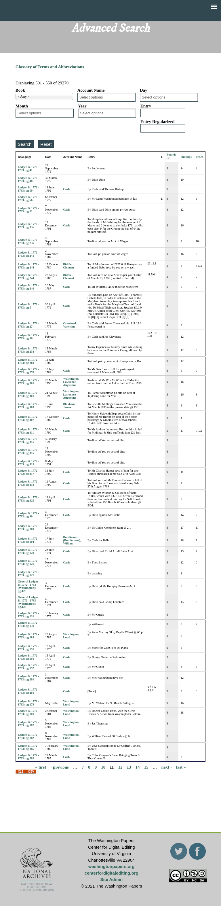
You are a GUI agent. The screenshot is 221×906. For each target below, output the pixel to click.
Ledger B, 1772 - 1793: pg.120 (28, 551)
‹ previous (59, 767)
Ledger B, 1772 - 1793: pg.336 (28, 225)
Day (143, 90)
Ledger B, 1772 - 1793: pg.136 (28, 624)
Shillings (186, 156)
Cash (66, 189)
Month (22, 106)
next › (166, 767)
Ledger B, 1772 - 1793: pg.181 (28, 712)
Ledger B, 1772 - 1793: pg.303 (28, 405)
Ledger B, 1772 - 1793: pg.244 (28, 266)
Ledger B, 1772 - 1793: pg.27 (28, 325)
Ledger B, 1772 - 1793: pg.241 (28, 254)
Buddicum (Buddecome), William (72, 540)
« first (40, 767)
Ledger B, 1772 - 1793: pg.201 (28, 678)
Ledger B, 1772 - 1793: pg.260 (28, 361)
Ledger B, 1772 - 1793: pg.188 (28, 636)
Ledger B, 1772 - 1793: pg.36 (28, 337)
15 (146, 767)
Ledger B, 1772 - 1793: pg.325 (28, 499)
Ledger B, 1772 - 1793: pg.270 (28, 371)
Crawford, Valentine (70, 325)
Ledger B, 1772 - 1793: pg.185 (28, 747)
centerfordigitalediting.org (111, 873)
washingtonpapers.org (111, 866)
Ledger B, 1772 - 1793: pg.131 (28, 615)
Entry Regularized (157, 121)
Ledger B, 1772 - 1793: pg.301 (28, 382)
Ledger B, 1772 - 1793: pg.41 (28, 168)
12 (120, 767)
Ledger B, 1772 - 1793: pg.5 (28, 306)
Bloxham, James (69, 405)
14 (138, 767)
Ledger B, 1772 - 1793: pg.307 (28, 418)
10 (103, 767)
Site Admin (111, 879)
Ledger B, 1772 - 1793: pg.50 (28, 189)
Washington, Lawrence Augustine (71, 382)
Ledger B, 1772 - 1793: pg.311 (28, 431)
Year (82, 106)
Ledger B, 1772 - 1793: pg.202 (28, 757)
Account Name (91, 90)
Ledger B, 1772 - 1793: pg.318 (28, 483)
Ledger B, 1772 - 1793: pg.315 (28, 440)
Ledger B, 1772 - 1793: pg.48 (28, 179)
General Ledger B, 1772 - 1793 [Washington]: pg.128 (28, 586)
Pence (199, 156)
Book (20, 90)
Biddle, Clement (68, 266)
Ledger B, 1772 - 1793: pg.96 (28, 515)
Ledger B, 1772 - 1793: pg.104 (28, 540)
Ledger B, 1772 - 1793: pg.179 (28, 703)
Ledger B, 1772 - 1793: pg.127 (28, 573)
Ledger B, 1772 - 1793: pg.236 (28, 241)
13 (129, 767)
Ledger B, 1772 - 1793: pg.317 (28, 472)
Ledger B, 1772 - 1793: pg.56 (28, 198)
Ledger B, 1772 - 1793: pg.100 (28, 527)
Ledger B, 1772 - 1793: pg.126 (28, 562)
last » (181, 767)
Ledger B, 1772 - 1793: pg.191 (28, 647)
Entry (145, 106)
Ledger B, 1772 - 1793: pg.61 (28, 210)
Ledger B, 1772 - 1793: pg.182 (28, 723)
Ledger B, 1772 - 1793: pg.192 (28, 666)
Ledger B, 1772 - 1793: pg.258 (28, 350)
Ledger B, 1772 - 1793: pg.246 (28, 287)
